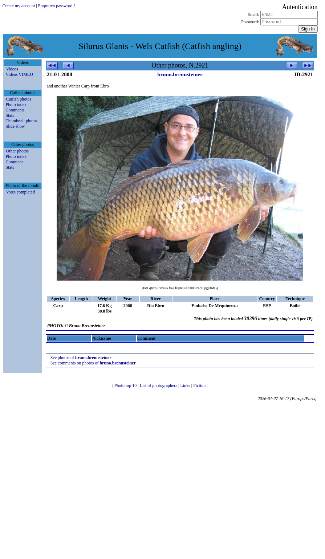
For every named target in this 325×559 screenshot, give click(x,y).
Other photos (17, 151)
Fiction (200, 385)
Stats (9, 115)
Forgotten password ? (57, 5)
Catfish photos (18, 99)
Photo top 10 (126, 385)
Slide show (15, 126)
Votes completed (20, 192)
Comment (14, 161)
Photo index (16, 104)
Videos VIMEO (19, 74)
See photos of (80, 357)
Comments (14, 110)
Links (185, 385)
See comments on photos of (93, 363)
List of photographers (159, 385)
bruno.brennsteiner (179, 74)
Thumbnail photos (21, 120)
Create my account (18, 5)
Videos (12, 69)
